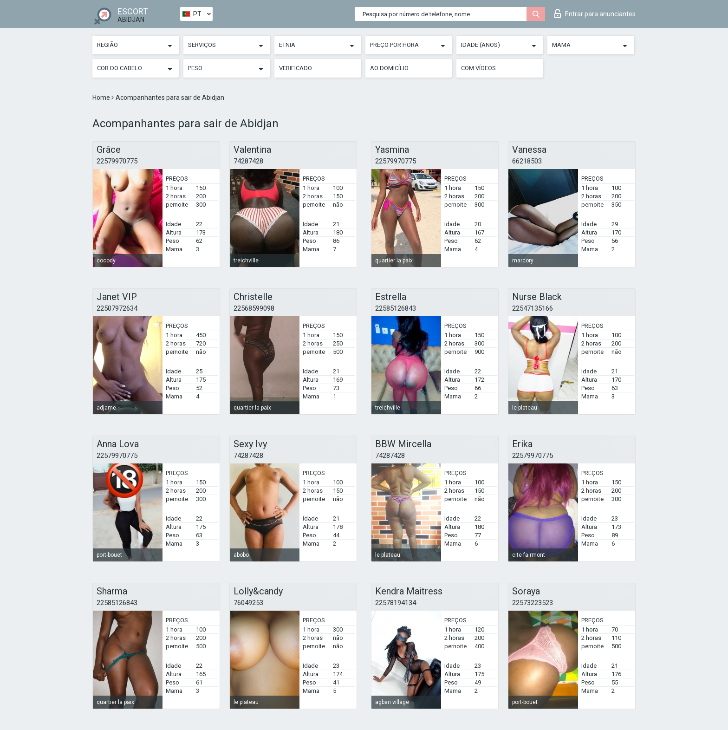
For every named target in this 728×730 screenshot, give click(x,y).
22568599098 (254, 308)
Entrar (595, 13)
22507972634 (117, 308)
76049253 (248, 603)
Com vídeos (478, 68)
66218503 (527, 161)
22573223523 (532, 603)
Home (101, 97)
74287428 (248, 161)
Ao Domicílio (389, 68)
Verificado (295, 68)
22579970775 (117, 161)
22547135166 (532, 308)
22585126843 (395, 308)
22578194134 (395, 603)
